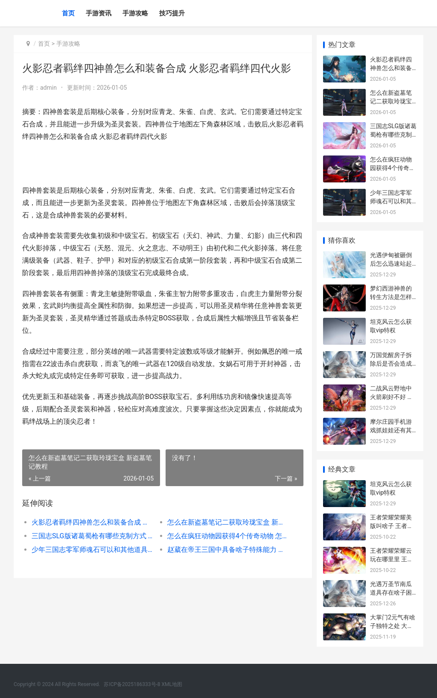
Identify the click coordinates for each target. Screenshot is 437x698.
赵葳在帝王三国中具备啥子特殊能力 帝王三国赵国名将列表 (225, 549)
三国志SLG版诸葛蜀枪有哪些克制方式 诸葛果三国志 (92, 536)
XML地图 (172, 684)
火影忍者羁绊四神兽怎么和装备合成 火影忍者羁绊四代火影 (92, 522)
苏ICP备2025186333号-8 (132, 684)
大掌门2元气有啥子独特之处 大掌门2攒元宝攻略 (392, 625)
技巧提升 (172, 13)
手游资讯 (98, 13)
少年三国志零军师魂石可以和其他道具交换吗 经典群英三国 (92, 549)
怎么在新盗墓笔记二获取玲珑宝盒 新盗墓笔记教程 (225, 522)
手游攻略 (135, 13)
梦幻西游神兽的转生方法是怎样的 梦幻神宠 (391, 296)
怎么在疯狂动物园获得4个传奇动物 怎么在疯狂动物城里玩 (225, 536)
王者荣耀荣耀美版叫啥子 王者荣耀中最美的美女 (391, 525)
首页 (68, 13)
